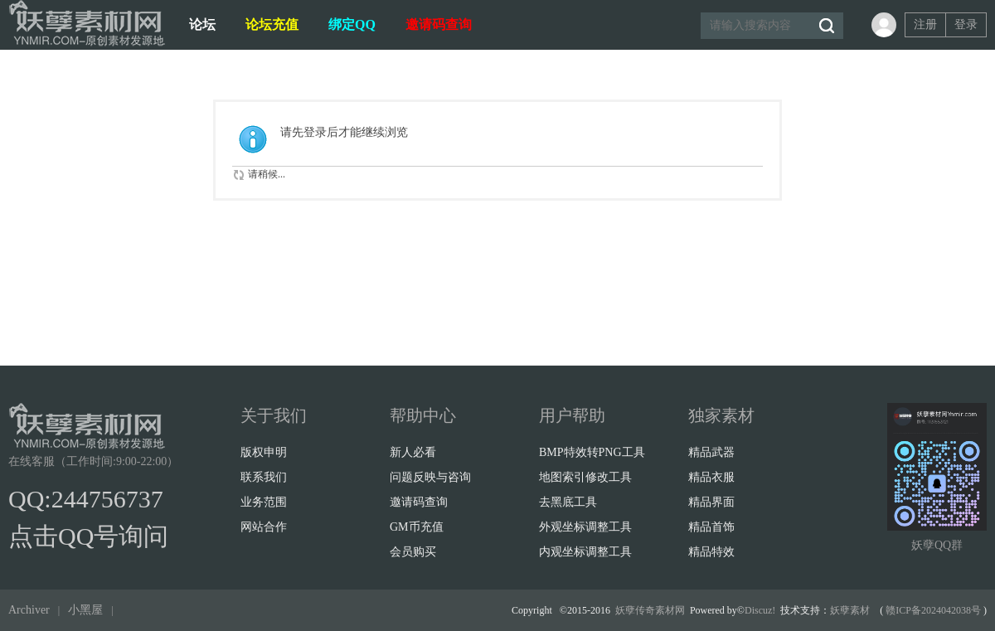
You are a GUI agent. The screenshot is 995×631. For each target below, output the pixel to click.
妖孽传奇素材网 (650, 610)
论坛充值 (271, 24)
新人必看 (413, 452)
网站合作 (263, 527)
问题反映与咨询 (430, 477)
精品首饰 (711, 527)
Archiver (29, 610)
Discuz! (760, 610)
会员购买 (413, 552)
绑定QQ (352, 24)
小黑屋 (85, 610)
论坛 (202, 24)
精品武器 (711, 452)
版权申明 (263, 452)
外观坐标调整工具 (585, 527)
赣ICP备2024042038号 (933, 610)
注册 (925, 24)
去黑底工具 (568, 502)
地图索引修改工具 (585, 477)
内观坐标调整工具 (585, 552)
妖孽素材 (850, 610)
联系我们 (263, 477)
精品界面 (711, 502)
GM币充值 (417, 527)
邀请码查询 (438, 24)
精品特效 (711, 552)
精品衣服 (711, 477)
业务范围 (263, 502)
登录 (966, 24)
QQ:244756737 (85, 498)
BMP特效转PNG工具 (592, 452)
